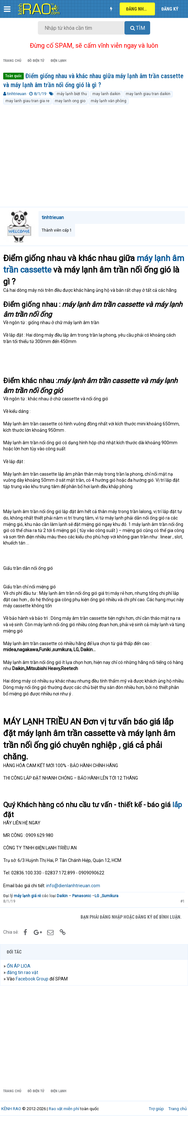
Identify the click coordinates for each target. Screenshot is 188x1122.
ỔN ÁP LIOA (18, 966)
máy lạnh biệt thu (72, 94)
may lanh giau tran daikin (148, 94)
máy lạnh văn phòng (108, 101)
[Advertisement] (94, 153)
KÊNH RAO (11, 1108)
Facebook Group (32, 978)
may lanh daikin (106, 94)
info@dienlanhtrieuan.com (73, 885)
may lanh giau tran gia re (27, 101)
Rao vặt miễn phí (64, 1108)
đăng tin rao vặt (22, 972)
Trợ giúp (156, 1108)
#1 (182, 901)
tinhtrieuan (16, 93)
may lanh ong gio (70, 101)
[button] (7, 9)
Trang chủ (177, 1108)
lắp (177, 805)
